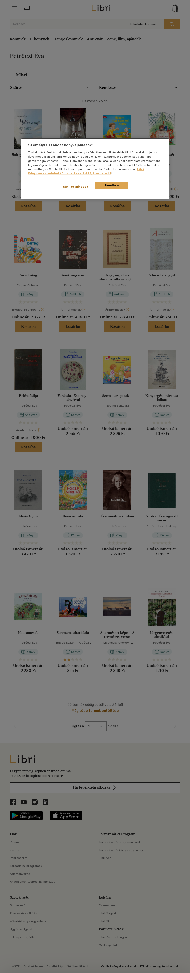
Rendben (112, 185)
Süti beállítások (75, 186)
